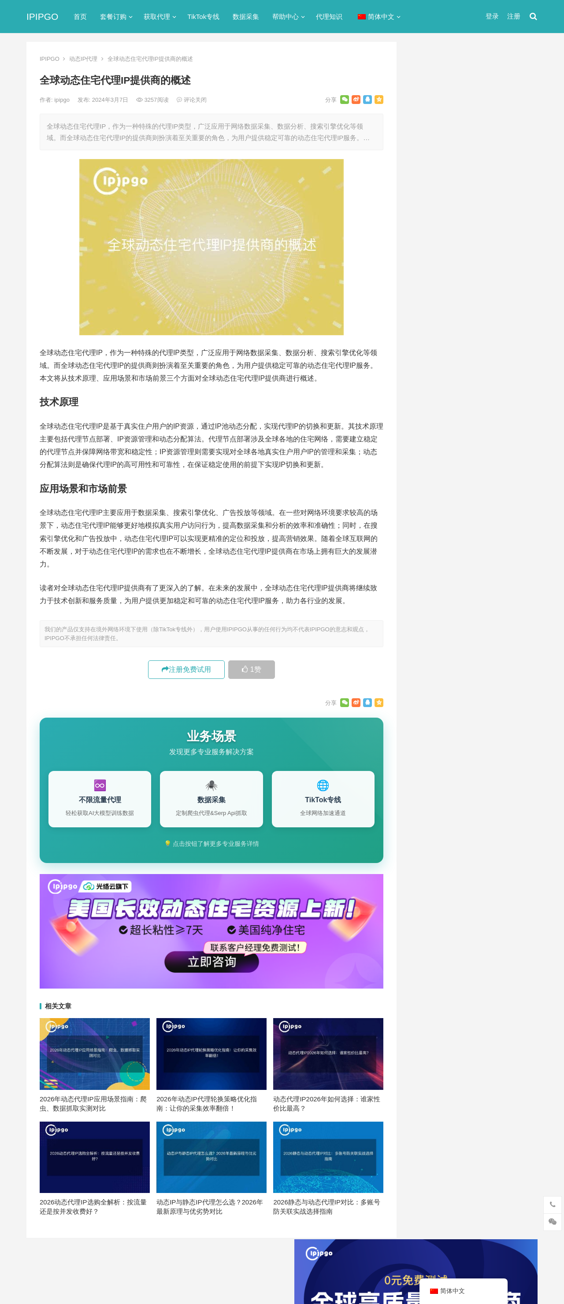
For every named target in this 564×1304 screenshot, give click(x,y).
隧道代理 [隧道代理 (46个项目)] (468, 930)
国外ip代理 (430, 498)
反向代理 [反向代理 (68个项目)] (431, 900)
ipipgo (62, 99)
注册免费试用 (186, 669)
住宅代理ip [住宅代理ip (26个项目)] (475, 871)
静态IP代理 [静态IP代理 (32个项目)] (434, 944)
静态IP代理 (430, 562)
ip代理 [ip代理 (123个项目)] (506, 813)
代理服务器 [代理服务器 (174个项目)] (476, 857)
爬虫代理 (427, 530)
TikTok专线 (203, 16)
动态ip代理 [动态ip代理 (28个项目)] (471, 886)
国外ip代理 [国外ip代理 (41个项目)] (471, 900)
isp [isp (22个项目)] (489, 828)
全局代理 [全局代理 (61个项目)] (431, 886)
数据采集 (246, 16)
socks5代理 (431, 403)
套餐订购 (113, 16)
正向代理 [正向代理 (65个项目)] (431, 915)
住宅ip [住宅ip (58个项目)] (512, 857)
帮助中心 (285, 16)
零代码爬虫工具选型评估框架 (463, 764)
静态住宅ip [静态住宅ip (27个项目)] (476, 944)
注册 (513, 16)
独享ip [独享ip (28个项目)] (501, 915)
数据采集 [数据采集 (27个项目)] (510, 900)
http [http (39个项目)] (445, 813)
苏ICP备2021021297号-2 (131, 1261)
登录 (492, 16)
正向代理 (427, 514)
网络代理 (427, 546)
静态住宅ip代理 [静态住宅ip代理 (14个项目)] (440, 959)
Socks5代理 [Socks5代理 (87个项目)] (467, 842)
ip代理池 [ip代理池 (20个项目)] (430, 828)
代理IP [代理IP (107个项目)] (505, 842)
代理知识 (329, 16)
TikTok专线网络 (437, 419)
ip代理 (423, 387)
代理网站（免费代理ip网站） (458, 240)
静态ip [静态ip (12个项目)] (501, 930)
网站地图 (178, 1261)
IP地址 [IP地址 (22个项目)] (464, 828)
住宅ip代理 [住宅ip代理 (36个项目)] (434, 871)
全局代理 (427, 451)
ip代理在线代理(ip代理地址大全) (472, 257)
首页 (80, 16)
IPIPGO (42, 16)
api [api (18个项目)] (423, 813)
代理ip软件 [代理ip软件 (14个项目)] (434, 857)
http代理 (507, 1278)
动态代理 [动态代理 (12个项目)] (510, 886)
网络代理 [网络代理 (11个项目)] (431, 930)
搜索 (515, 142)
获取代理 (157, 16)
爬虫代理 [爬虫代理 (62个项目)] (468, 915)
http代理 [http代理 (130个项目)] (473, 813)
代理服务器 (430, 435)
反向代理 (427, 482)
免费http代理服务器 (453, 293)
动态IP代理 (83, 59)
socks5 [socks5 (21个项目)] (428, 842)
